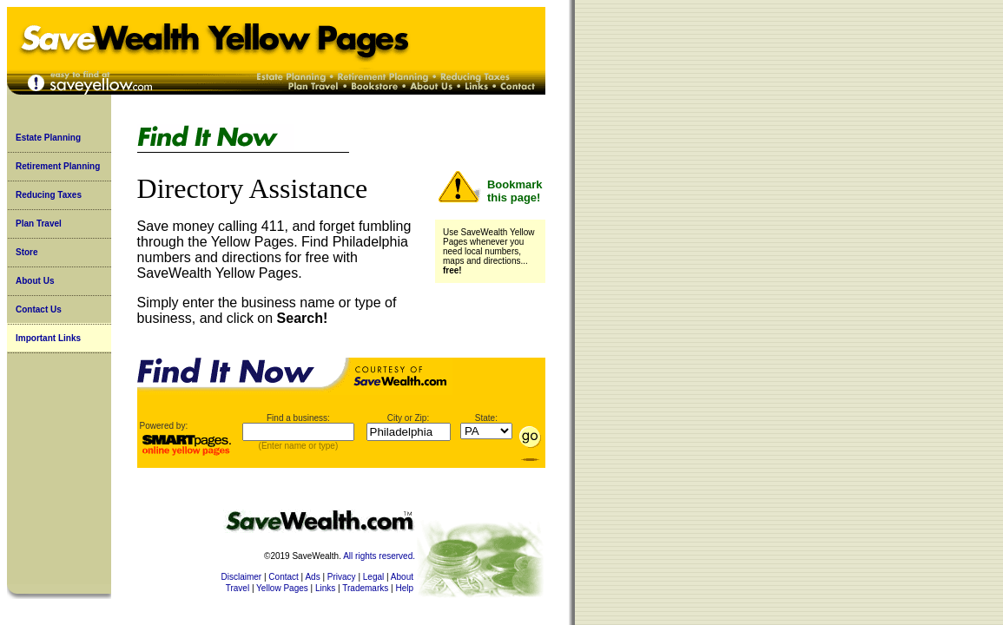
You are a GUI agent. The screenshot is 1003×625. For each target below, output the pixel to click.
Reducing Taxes (49, 195)
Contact (283, 577)
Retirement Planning (58, 166)
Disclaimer (241, 577)
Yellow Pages (282, 588)
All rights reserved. (379, 556)
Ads (312, 577)
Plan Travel (39, 223)
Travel (237, 588)
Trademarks (365, 588)
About (402, 577)
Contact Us (39, 309)
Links (325, 588)
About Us (35, 281)
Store (27, 252)
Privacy (341, 577)
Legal (373, 577)
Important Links (48, 338)
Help (404, 588)
